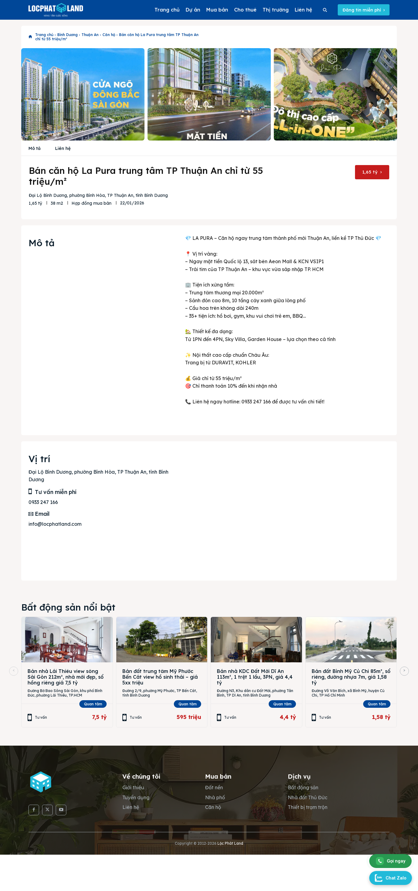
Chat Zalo (390, 878)
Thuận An (89, 34)
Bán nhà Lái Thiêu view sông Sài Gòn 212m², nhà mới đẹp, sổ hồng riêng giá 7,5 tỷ (66, 677)
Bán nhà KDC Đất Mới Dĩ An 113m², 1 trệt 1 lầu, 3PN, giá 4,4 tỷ (255, 677)
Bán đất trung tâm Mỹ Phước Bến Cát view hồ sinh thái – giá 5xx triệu (160, 677)
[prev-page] (13, 671)
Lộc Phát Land (230, 843)
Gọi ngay (390, 861)
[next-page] (404, 671)
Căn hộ (108, 34)
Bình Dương (67, 34)
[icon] (30, 37)
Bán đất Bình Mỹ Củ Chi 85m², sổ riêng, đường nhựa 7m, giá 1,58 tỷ (351, 677)
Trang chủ (44, 34)
